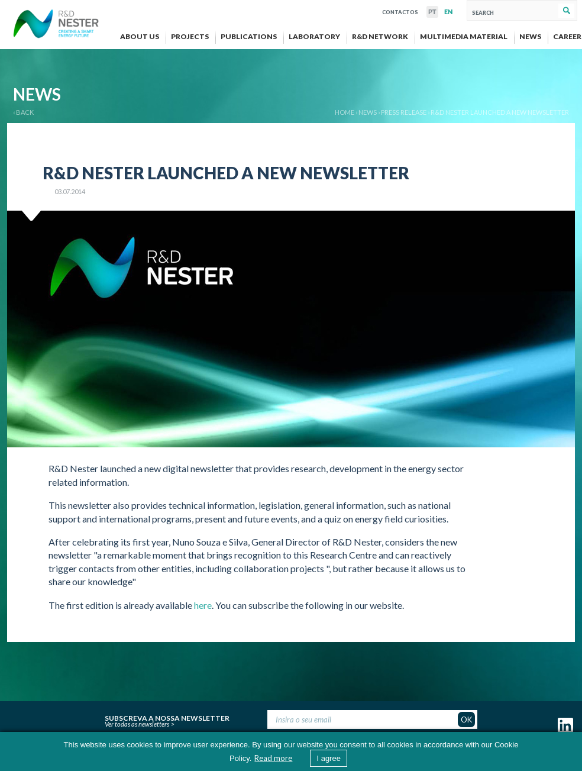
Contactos (400, 11)
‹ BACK (23, 112)
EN (448, 12)
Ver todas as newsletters (137, 724)
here (203, 605)
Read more (273, 758)
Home (344, 112)
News (367, 112)
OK (466, 719)
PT (432, 12)
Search (566, 11)
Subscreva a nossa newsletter (167, 717)
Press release (403, 112)
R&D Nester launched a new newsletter (500, 112)
